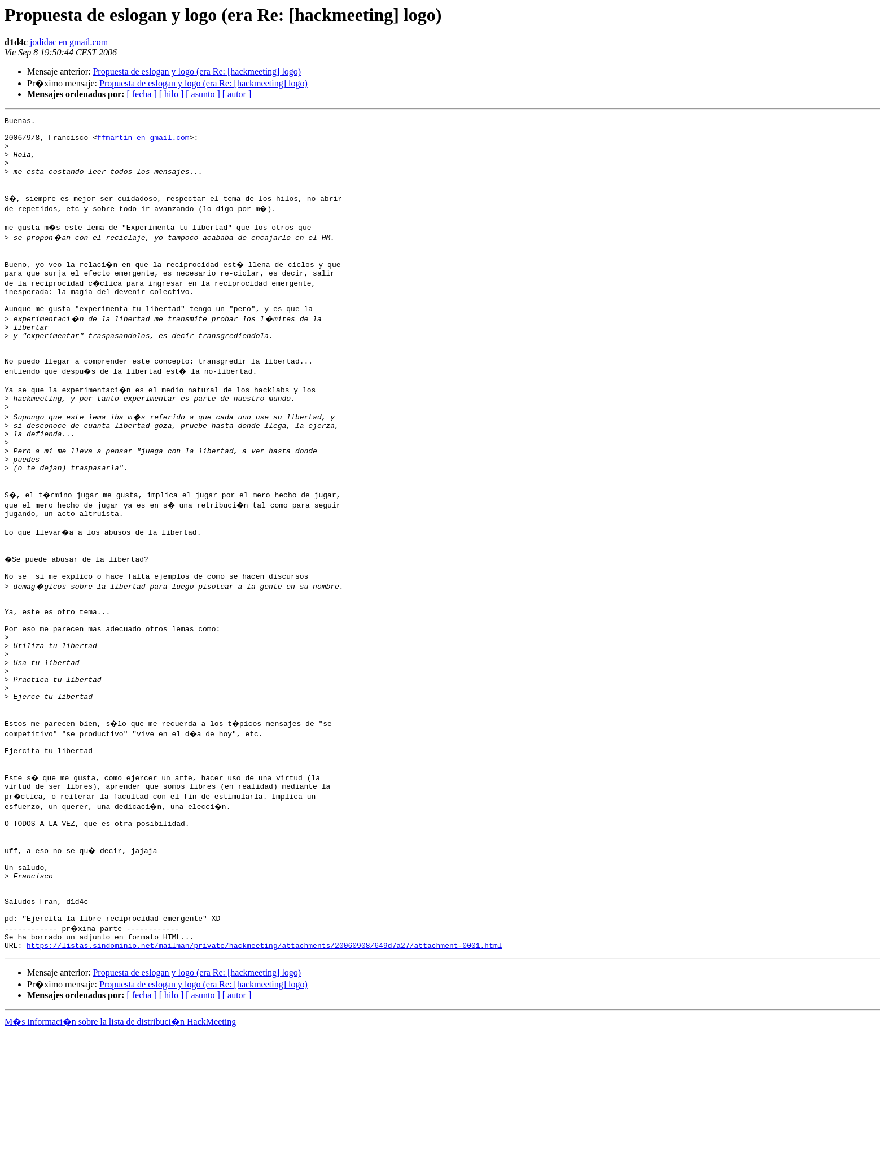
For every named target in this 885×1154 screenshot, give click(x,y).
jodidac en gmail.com (69, 42)
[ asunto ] (203, 94)
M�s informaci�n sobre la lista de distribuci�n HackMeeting (120, 1143)
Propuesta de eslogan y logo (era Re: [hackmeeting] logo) (197, 71)
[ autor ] (237, 94)
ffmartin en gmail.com (143, 142)
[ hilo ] (171, 94)
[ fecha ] (141, 94)
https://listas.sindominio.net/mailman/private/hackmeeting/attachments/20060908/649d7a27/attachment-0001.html (264, 1067)
